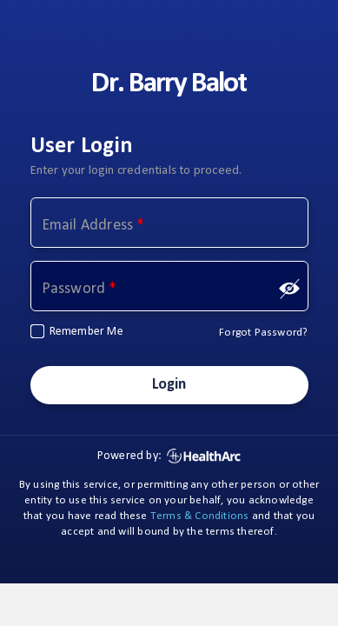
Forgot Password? (263, 332)
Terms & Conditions (199, 516)
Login (169, 384)
